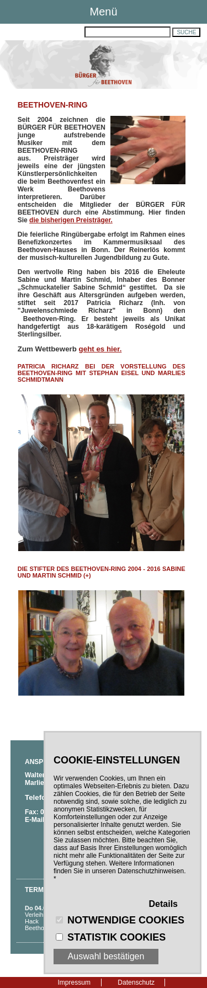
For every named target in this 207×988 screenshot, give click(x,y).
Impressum (74, 982)
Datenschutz (136, 982)
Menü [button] (103, 12)
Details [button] (163, 904)
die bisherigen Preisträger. (71, 220)
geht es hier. (100, 349)
